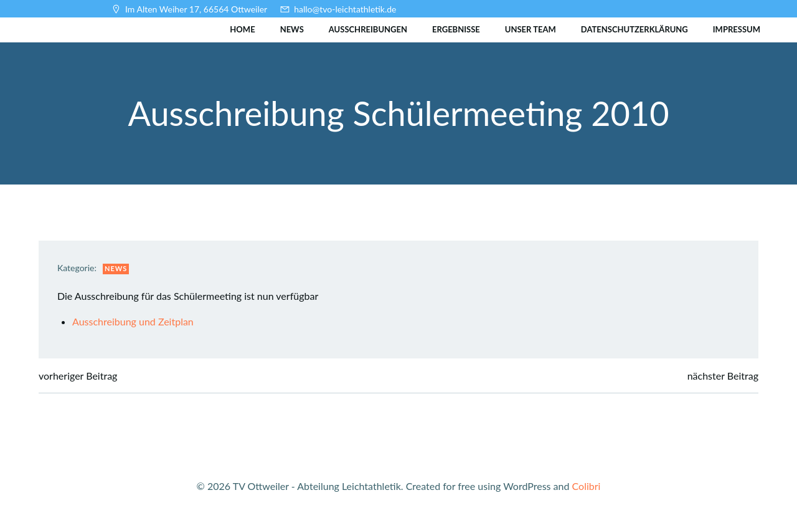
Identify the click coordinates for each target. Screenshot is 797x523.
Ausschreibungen (368, 29)
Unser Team (530, 29)
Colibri (586, 486)
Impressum (736, 29)
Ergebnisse (456, 29)
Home (242, 29)
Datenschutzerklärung (634, 29)
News (292, 29)
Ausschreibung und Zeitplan (133, 321)
